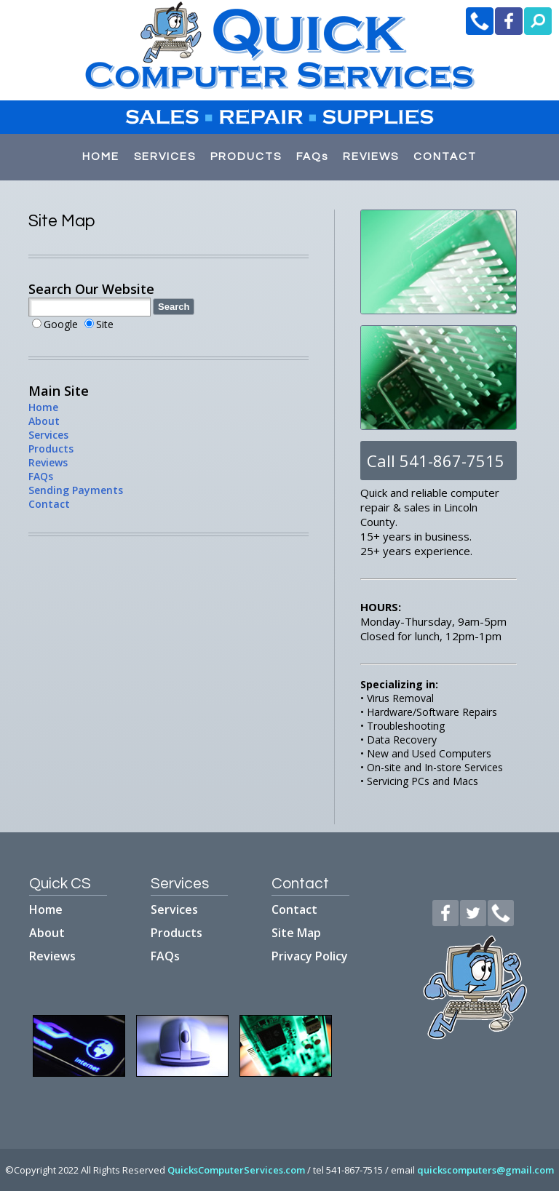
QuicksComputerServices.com (236, 1169)
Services (48, 435)
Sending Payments (75, 490)
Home (43, 407)
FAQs (312, 156)
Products (51, 448)
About (44, 421)
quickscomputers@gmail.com (485, 1169)
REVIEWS (371, 156)
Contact (49, 504)
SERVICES (165, 156)
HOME (100, 156)
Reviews (48, 462)
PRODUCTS (246, 156)
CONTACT (445, 156)
